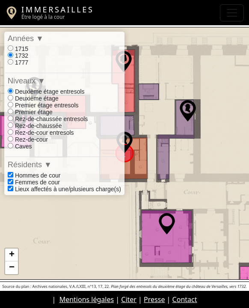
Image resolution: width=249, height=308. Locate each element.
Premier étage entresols (43, 105)
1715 (18, 48)
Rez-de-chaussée (35, 125)
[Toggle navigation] (232, 12)
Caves (20, 146)
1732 (18, 55)
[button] (124, 142)
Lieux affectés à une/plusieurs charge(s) (64, 189)
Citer (128, 299)
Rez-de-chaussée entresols (48, 119)
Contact (184, 299)
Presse (154, 299)
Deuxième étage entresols (46, 91)
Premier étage (30, 112)
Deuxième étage (33, 98)
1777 (18, 62)
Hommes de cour (34, 175)
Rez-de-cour (28, 139)
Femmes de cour (34, 182)
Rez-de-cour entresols (41, 132)
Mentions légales (86, 299)
